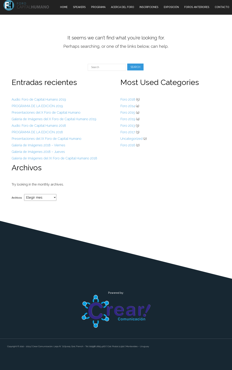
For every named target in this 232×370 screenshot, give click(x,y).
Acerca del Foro (122, 7)
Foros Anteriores (196, 7)
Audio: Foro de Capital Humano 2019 (39, 99)
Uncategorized (131, 139)
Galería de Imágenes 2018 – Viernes (38, 145)
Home (64, 7)
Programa (98, 7)
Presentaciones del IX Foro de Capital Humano (46, 139)
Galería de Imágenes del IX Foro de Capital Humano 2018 (54, 158)
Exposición (171, 7)
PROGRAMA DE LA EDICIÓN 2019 (37, 106)
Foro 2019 (127, 119)
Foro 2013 (127, 125)
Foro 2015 (127, 112)
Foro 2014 (127, 106)
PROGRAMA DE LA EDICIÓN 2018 (37, 132)
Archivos (17, 197)
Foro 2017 (127, 132)
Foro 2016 (127, 145)
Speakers (79, 7)
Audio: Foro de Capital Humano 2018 (39, 125)
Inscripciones (149, 7)
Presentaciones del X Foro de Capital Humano (46, 112)
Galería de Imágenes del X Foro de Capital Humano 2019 (54, 119)
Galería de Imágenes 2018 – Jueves (38, 152)
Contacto (222, 7)
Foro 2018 (127, 99)
